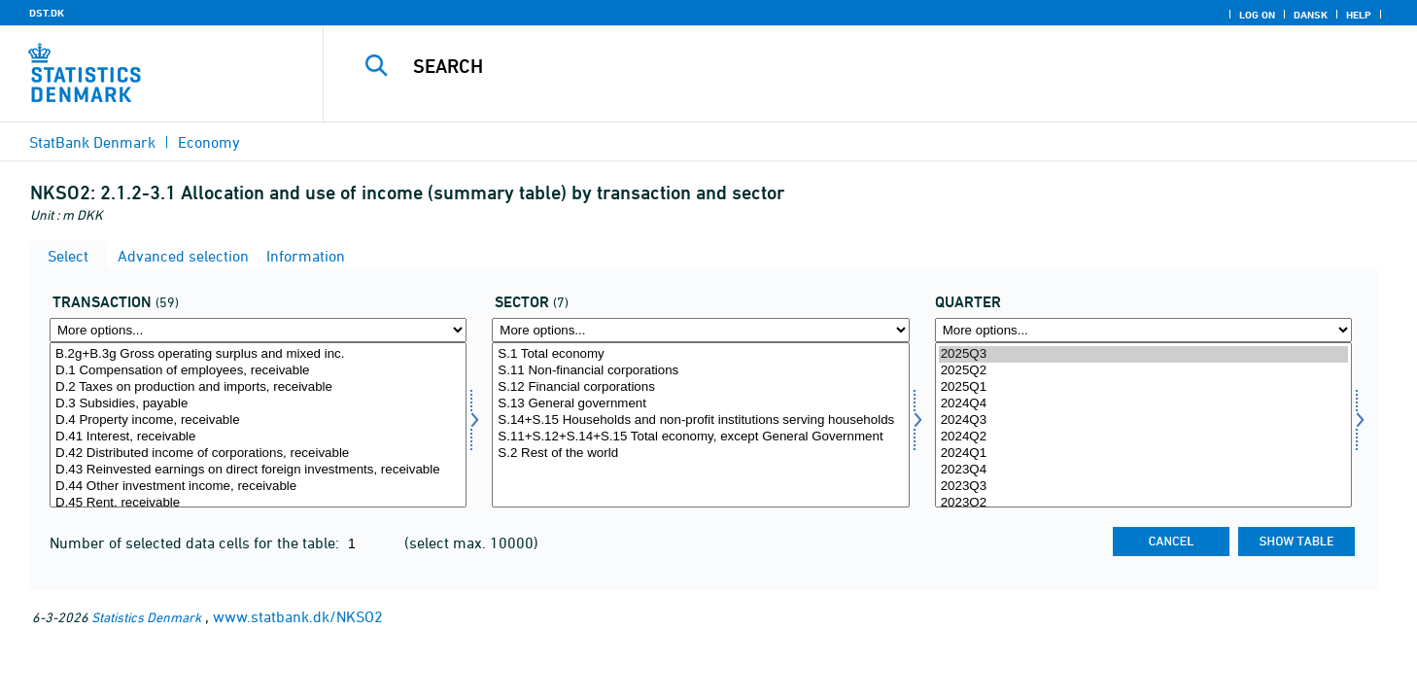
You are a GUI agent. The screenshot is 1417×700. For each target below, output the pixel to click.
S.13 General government (700, 404)
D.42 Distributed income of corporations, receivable (258, 453)
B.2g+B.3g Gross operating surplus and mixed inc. (258, 354)
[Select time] (1143, 425)
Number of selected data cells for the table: (196, 542)
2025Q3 (1143, 354)
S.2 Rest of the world (700, 453)
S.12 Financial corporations (700, 387)
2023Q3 (1143, 486)
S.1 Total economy (700, 354)
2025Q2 (1143, 371)
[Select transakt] (258, 425)
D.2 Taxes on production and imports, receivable (258, 387)
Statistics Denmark (146, 617)
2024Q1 (1143, 453)
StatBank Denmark (92, 142)
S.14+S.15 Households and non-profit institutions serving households (700, 420)
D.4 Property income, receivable (258, 420)
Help (1358, 14)
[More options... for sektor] (700, 330)
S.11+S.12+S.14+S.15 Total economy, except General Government (700, 437)
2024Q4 (1143, 404)
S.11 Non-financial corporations (700, 371)
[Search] (836, 66)
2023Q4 (1143, 470)
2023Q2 (1143, 503)
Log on (1257, 14)
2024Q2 (1143, 437)
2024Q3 (1143, 420)
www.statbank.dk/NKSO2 (298, 616)
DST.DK (46, 12)
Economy (209, 142)
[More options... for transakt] (258, 330)
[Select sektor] (700, 425)
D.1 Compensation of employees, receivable (258, 371)
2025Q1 (1143, 387)
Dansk (1311, 14)
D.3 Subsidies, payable (258, 404)
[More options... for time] (1143, 330)
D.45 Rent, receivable (258, 503)
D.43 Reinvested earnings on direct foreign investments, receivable (258, 470)
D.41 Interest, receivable (258, 437)
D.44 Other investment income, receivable (258, 486)
